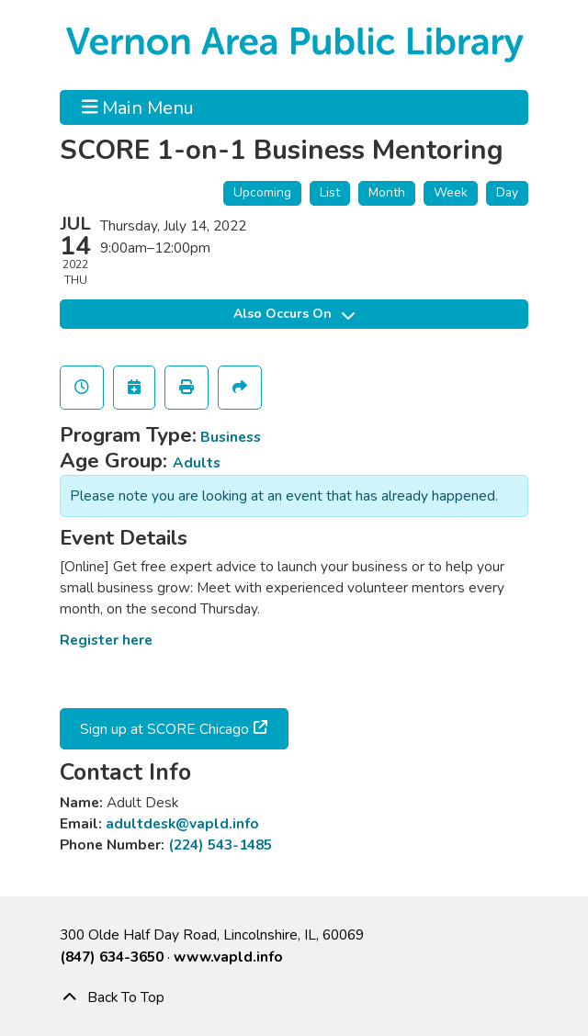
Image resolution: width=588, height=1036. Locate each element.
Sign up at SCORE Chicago (162, 728)
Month (386, 192)
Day (507, 192)
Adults (196, 462)
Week (451, 192)
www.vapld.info (228, 956)
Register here (106, 639)
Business (230, 436)
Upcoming (262, 192)
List (330, 192)
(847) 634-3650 (112, 956)
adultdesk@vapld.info (182, 823)
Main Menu (138, 107)
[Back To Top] (294, 996)
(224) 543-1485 (220, 844)
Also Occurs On (294, 313)
